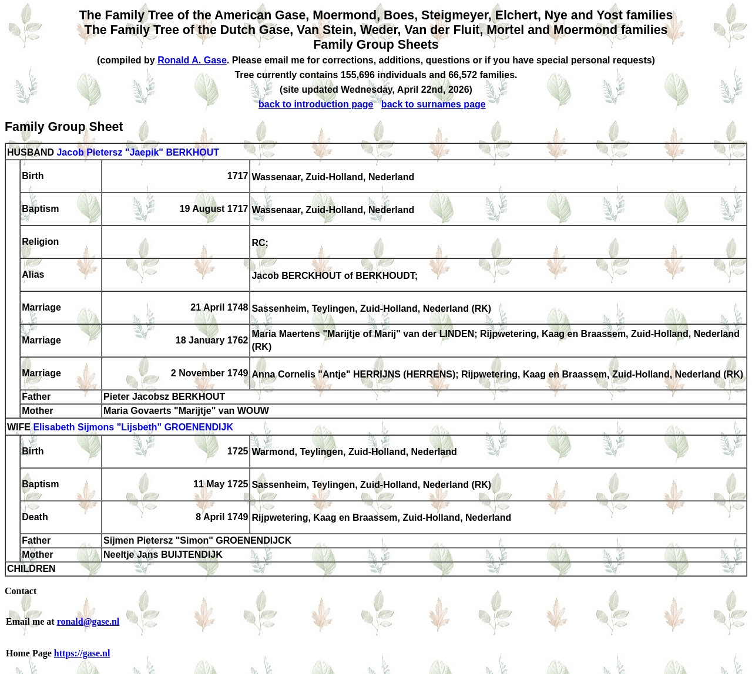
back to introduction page (316, 104)
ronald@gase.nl (88, 621)
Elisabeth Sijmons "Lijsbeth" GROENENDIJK (133, 428)
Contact (20, 591)
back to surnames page (433, 104)
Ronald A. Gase (192, 60)
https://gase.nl (82, 653)
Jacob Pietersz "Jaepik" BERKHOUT (137, 152)
